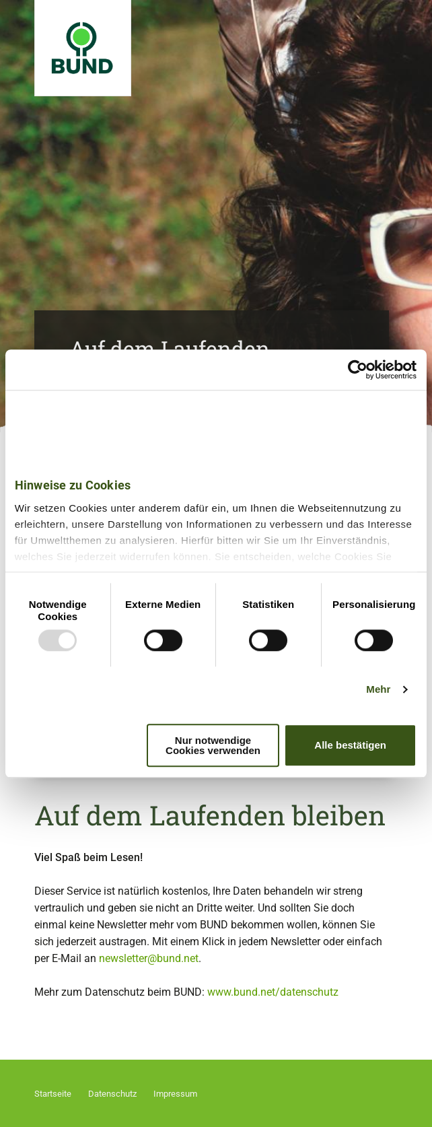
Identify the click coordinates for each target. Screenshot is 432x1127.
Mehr (378, 689)
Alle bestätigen (350, 745)
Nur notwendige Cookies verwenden (213, 745)
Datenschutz (112, 1094)
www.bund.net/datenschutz (272, 992)
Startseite (52, 1094)
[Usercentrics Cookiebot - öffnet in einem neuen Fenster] (358, 370)
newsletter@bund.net (149, 958)
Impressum (175, 1094)
